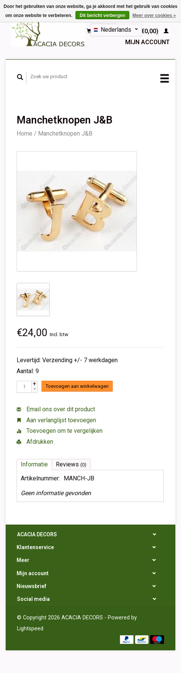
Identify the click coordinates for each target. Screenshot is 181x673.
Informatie (34, 464)
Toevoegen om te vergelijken (60, 430)
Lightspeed (30, 628)
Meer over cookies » (154, 15)
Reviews (71, 464)
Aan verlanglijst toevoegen (56, 420)
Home (24, 133)
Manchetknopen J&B (65, 133)
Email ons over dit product (56, 409)
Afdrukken (35, 441)
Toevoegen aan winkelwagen (77, 386)
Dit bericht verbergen (102, 15)
